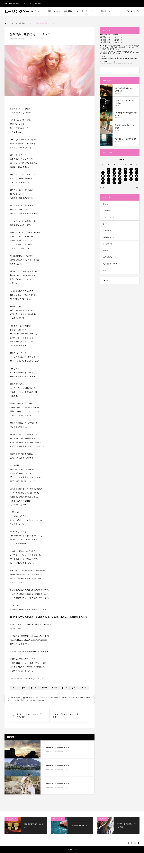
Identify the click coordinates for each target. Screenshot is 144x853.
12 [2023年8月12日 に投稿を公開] (131, 173)
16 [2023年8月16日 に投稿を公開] (114, 176)
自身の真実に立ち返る (29, 700)
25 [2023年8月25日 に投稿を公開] (125, 179)
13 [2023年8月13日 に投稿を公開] (137, 173)
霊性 (104, 270)
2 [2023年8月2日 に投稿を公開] (114, 169)
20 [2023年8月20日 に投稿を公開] (137, 176)
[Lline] (44, 688)
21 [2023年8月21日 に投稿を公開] (103, 179)
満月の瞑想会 (107, 257)
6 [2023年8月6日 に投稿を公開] (136, 169)
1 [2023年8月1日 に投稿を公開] (108, 169)
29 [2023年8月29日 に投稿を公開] (108, 183)
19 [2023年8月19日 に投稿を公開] (131, 176)
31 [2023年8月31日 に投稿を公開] (120, 183)
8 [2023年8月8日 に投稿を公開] (108, 173)
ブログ (93, 11)
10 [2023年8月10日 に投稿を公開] (120, 173)
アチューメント (108, 217)
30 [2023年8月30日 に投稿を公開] (114, 183)
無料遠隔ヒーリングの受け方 (75, 11)
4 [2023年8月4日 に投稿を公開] (125, 169)
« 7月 (102, 188)
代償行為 (57, 697)
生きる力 (19, 700)
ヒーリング (107, 224)
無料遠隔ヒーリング (25, 39)
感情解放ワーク (108, 237)
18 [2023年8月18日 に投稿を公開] (125, 176)
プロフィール (39, 11)
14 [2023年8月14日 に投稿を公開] (103, 176)
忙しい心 (68, 697)
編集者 (18, 697)
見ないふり (40, 700)
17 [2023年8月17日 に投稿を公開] (120, 176)
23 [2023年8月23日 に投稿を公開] (114, 179)
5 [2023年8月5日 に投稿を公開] (131, 169)
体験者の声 (107, 230)
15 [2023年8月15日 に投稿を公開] (108, 176)
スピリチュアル (49, 697)
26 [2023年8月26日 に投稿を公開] (131, 179)
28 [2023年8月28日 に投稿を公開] (103, 183)
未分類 (105, 250)
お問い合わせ (104, 11)
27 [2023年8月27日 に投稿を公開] (137, 179)
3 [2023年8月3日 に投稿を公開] (119, 169)
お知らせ (106, 204)
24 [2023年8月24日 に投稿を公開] (120, 179)
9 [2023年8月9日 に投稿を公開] (114, 173)
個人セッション (54, 11)
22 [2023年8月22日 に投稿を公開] (108, 179)
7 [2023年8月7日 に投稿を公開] (102, 173)
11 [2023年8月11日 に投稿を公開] (125, 173)
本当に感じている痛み (78, 697)
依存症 (63, 697)
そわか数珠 (107, 211)
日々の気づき (107, 244)
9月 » (138, 188)
